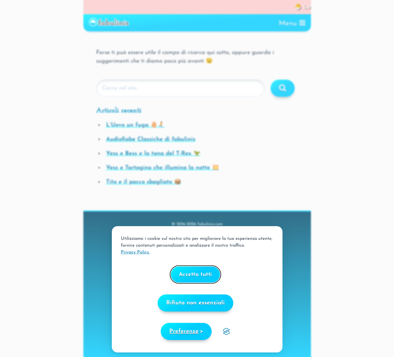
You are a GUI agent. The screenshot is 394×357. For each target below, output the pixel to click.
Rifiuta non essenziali (195, 303)
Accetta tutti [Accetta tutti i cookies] (195, 274)
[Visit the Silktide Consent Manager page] (226, 331)
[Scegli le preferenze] (186, 331)
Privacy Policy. (135, 252)
